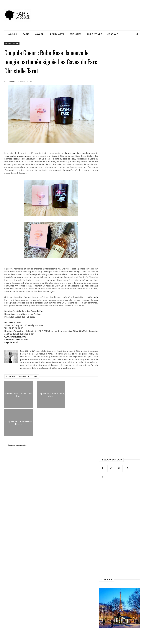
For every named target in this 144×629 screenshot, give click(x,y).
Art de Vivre (94, 34)
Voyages (40, 34)
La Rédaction (11, 81)
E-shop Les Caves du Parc (16, 340)
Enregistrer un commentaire (17, 445)
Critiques (75, 34)
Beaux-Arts (57, 34)
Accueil (13, 34)
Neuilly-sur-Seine (12, 43)
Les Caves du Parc (35, 311)
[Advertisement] (90, 10)
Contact (112, 34)
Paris (26, 34)
